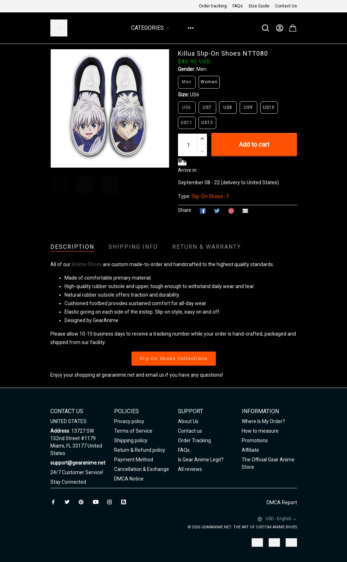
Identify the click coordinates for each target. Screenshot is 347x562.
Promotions (255, 440)
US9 (248, 107)
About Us (188, 421)
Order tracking (213, 6)
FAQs (238, 6)
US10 (269, 107)
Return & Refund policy (139, 450)
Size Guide (258, 6)
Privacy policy (129, 421)
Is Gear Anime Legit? (201, 459)
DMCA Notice (129, 479)
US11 (186, 122)
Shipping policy (130, 440)
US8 (227, 107)
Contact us (190, 431)
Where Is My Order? (263, 421)
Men (201, 69)
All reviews (190, 469)
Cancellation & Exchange (141, 469)
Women (209, 81)
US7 (207, 107)
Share (184, 210)
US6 (194, 94)
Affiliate (250, 450)
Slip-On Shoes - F (210, 196)
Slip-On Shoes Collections (174, 358)
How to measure (260, 431)
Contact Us (286, 6)
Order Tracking (194, 440)
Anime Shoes (87, 264)
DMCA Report (282, 502)
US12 (207, 122)
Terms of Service (133, 431)
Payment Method (133, 459)
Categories (151, 27)
